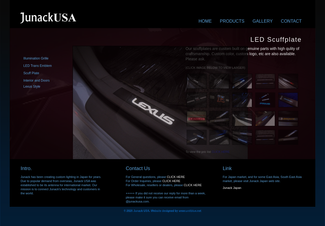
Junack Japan (232, 187)
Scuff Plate (31, 73)
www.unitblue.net (190, 210)
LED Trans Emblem (37, 66)
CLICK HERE (176, 177)
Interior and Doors (36, 80)
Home (205, 21)
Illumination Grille (36, 58)
